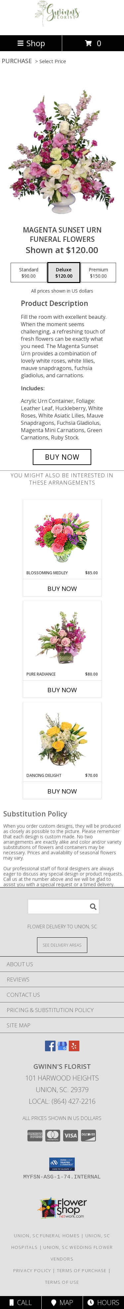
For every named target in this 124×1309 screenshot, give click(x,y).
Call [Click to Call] (21, 1302)
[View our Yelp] (74, 1049)
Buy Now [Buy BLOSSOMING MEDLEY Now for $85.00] (62, 588)
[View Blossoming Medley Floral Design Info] (62, 535)
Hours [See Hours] (103, 1302)
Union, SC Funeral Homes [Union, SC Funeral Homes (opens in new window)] (47, 1236)
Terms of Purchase (82, 1270)
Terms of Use (62, 1282)
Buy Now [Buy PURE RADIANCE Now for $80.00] (62, 690)
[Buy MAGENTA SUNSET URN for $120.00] (62, 457)
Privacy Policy (32, 1270)
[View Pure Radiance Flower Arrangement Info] (62, 636)
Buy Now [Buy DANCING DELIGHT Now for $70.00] (62, 791)
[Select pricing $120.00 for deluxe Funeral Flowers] (63, 272)
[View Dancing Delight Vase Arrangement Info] (62, 737)
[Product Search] (63, 906)
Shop (31, 43)
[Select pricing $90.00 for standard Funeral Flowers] (29, 272)
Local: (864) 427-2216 (62, 1101)
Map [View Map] (62, 1302)
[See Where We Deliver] (62, 945)
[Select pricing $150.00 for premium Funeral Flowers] (98, 272)
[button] (62, 1164)
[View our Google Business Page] (62, 1049)
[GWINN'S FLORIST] (62, 25)
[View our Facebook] (50, 1049)
